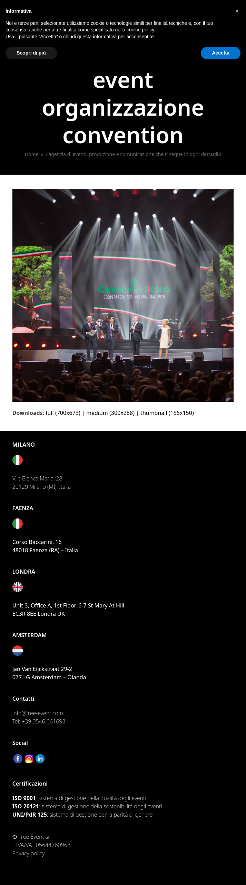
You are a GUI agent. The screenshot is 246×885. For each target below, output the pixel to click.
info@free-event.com (37, 713)
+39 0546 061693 (44, 721)
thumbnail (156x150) (167, 413)
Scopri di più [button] (31, 53)
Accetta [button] (220, 53)
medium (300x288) (110, 413)
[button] (237, 11)
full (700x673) (63, 413)
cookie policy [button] (140, 29)
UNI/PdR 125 (29, 814)
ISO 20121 (25, 806)
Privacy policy (28, 853)
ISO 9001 (24, 798)
